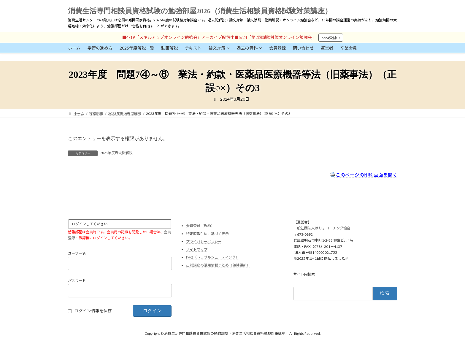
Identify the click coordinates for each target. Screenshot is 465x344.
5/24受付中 (331, 38)
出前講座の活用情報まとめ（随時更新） (218, 265)
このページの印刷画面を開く (363, 174)
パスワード (77, 281)
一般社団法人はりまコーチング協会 (321, 228)
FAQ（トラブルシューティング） (212, 257)
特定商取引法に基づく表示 (207, 234)
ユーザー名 (77, 253)
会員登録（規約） (200, 225)
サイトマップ (196, 249)
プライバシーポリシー (204, 242)
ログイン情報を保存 (93, 311)
